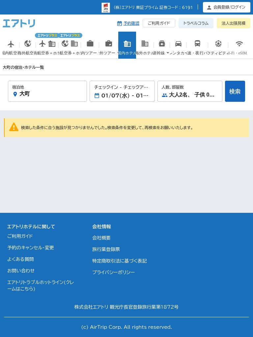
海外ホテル (145, 52)
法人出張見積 (233, 23)
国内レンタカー (178, 53)
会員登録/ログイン (229, 7)
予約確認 (131, 23)
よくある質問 (20, 259)
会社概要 (101, 238)
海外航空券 (28, 52)
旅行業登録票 (106, 249)
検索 (234, 91)
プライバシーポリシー (113, 272)
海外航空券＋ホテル (69, 46)
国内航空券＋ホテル (47, 46)
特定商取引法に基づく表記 (119, 261)
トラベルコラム (196, 23)
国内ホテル (127, 52)
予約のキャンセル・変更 (30, 247)
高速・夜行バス (197, 52)
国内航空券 (11, 52)
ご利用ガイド (159, 23)
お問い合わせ (21, 270)
